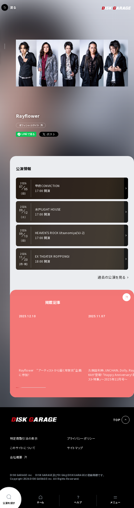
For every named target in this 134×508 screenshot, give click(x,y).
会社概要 (16, 457)
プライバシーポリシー (81, 438)
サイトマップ (75, 448)
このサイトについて (22, 448)
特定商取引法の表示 (24, 438)
